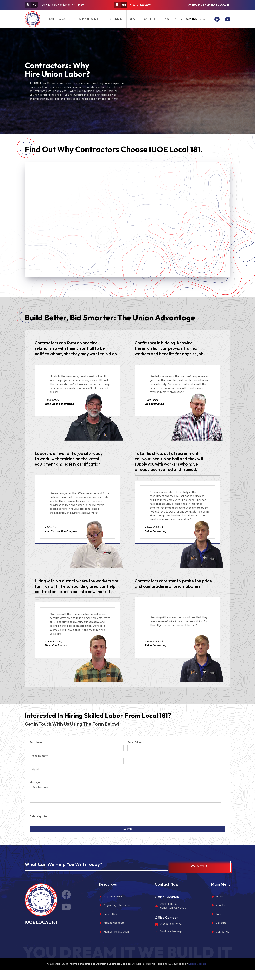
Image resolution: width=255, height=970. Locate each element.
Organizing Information (115, 905)
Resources (114, 19)
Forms (132, 19)
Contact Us (199, 866)
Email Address (136, 742)
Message (35, 782)
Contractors (195, 19)
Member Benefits (111, 923)
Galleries (150, 19)
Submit (127, 829)
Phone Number (39, 756)
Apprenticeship (89, 19)
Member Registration (114, 932)
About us (219, 905)
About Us (65, 19)
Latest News (108, 914)
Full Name (36, 742)
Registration (173, 19)
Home (51, 19)
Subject (34, 769)
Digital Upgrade (197, 964)
